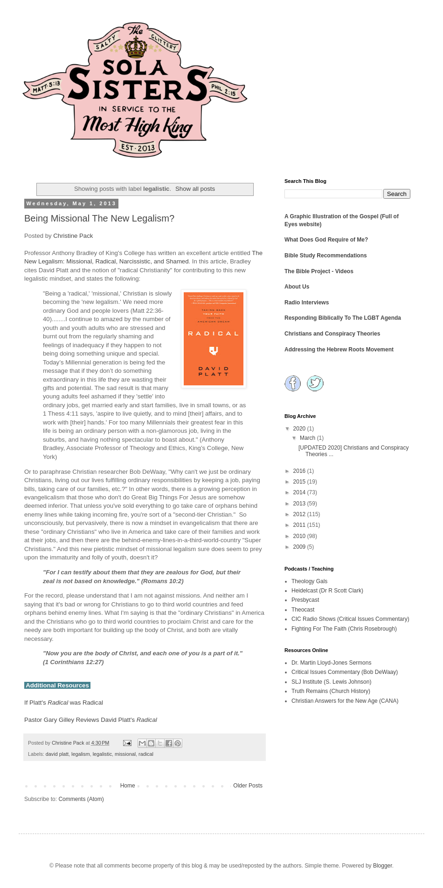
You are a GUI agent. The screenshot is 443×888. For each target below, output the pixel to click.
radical (145, 754)
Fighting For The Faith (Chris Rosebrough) (344, 629)
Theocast (302, 609)
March (308, 438)
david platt (57, 754)
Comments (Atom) (81, 799)
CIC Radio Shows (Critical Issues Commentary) (350, 619)
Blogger (382, 865)
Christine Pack (73, 235)
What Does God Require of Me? (326, 239)
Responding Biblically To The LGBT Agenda (342, 318)
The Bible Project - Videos (318, 271)
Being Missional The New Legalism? (99, 218)
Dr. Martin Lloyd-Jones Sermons (331, 662)
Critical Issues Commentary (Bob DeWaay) (344, 672)
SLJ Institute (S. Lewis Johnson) (331, 682)
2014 (300, 492)
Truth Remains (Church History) (330, 691)
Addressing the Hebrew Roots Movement (339, 349)
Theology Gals (309, 581)
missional (125, 754)
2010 (300, 536)
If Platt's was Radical (63, 702)
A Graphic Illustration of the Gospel (331, 216)
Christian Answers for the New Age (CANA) (344, 701)
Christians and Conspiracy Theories (332, 333)
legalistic (102, 754)
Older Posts (248, 785)
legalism (80, 754)
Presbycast (305, 600)
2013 (300, 503)
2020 (300, 428)
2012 (300, 514)
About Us (296, 286)
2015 (300, 481)
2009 (300, 547)
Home (127, 785)
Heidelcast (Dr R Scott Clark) (327, 590)
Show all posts (195, 188)
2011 (300, 525)
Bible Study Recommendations (325, 255)
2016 (300, 471)
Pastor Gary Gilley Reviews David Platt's (90, 719)
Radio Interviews (306, 302)
